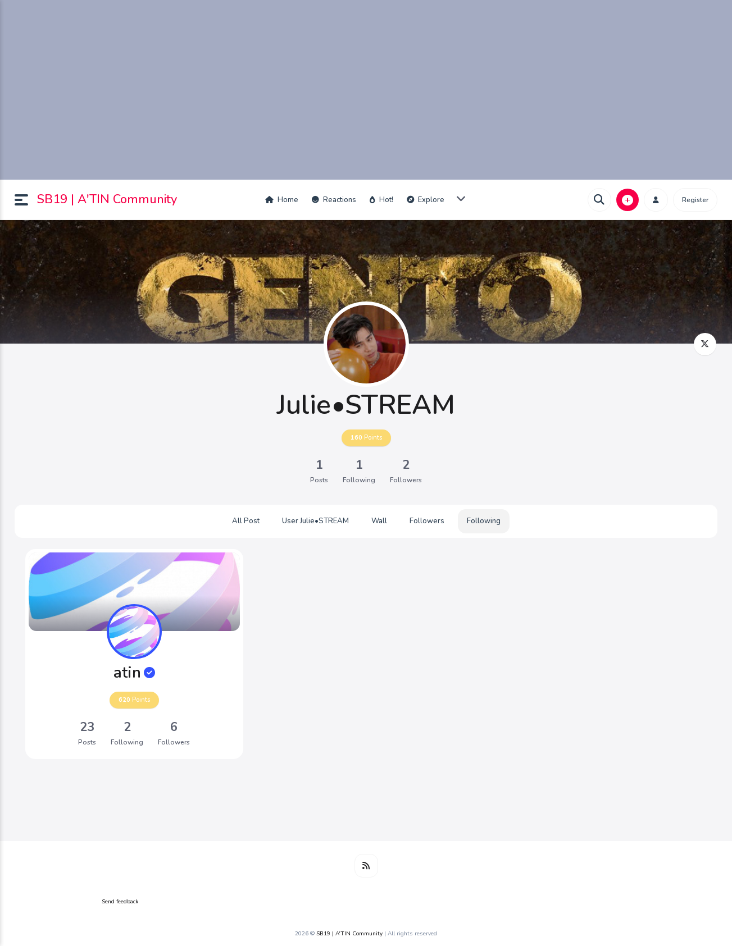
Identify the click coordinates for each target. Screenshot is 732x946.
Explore (425, 200)
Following (484, 521)
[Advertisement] (366, 89)
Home (281, 200)
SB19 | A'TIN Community (107, 199)
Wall (379, 521)
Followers (427, 521)
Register (695, 199)
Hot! (381, 200)
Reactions (334, 200)
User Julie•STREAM (315, 521)
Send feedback (120, 902)
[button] (26, 200)
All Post (246, 521)
